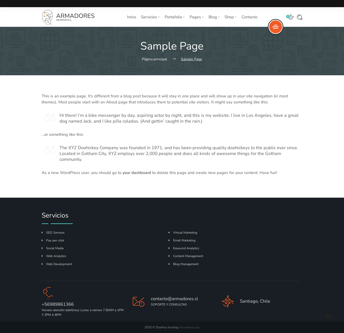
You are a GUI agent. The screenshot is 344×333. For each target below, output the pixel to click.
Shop (231, 17)
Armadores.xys (189, 327)
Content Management (186, 256)
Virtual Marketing (183, 232)
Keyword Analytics (184, 248)
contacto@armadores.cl (174, 299)
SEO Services (53, 232)
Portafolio (175, 17)
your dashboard (137, 172)
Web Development (57, 264)
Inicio (131, 17)
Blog (214, 17)
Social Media (52, 248)
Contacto (249, 17)
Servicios (150, 17)
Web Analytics (54, 256)
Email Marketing (182, 240)
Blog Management (184, 264)
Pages (197, 17)
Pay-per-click (53, 240)
